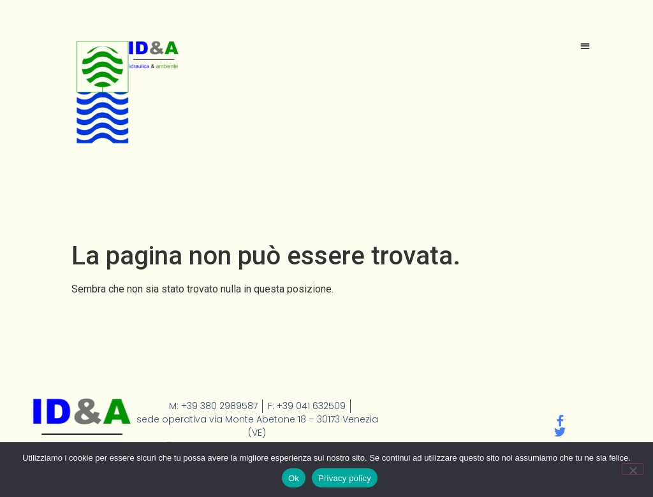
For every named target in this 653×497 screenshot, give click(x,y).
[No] (632, 469)
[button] (585, 45)
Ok (293, 478)
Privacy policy (344, 478)
